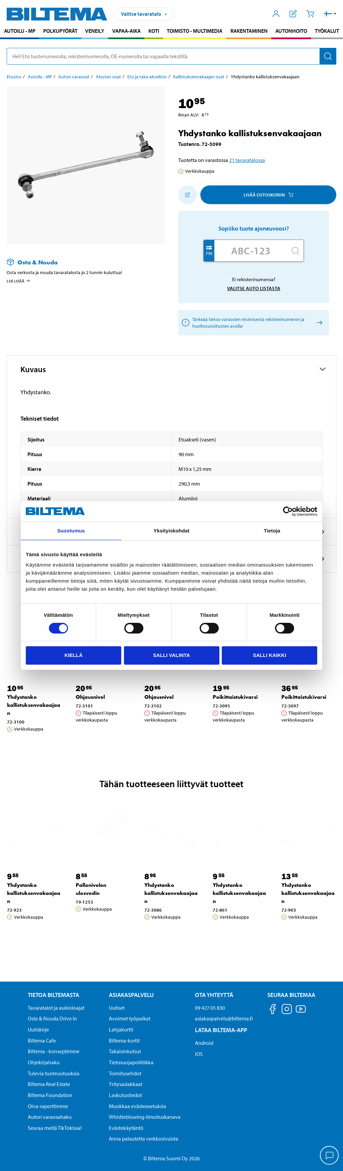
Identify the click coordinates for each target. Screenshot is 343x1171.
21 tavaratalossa (247, 160)
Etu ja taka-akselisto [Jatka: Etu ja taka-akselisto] (147, 77)
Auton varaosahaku (50, 1116)
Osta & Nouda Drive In (52, 1018)
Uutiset (117, 1007)
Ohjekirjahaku (44, 1062)
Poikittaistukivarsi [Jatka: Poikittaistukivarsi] (235, 696)
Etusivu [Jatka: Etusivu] (14, 77)
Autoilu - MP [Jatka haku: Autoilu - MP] (20, 30)
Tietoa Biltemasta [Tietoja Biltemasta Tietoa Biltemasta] (53, 995)
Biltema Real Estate (49, 1084)
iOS (199, 1054)
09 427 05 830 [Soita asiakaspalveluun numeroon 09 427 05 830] (210, 1007)
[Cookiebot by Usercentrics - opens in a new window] (288, 511)
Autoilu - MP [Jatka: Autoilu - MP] (40, 77)
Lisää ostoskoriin (268, 195)
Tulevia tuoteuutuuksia (53, 1073)
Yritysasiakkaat (125, 1084)
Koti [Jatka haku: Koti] (153, 30)
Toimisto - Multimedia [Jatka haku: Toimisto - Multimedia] (194, 30)
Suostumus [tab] (71, 530)
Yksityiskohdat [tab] (171, 530)
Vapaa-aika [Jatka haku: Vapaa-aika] (126, 30)
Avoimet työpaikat (129, 1018)
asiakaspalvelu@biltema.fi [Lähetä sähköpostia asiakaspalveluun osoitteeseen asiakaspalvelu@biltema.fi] (224, 1018)
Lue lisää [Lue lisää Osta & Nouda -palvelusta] (18, 280)
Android (204, 1042)
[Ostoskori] (310, 14)
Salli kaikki (269, 655)
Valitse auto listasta (253, 288)
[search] (171, 56)
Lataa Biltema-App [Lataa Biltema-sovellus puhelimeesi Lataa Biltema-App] (221, 1030)
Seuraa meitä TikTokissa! (55, 1127)
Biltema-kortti (124, 1040)
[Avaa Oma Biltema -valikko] (276, 14)
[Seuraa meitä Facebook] (272, 1010)
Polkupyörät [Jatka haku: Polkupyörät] (60, 30)
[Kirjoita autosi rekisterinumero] (250, 250)
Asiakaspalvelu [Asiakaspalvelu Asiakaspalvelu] (131, 995)
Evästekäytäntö (126, 1127)
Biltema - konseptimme (53, 1051)
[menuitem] (19, 31)
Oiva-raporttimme (48, 1106)
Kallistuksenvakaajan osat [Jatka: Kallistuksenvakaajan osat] (198, 77)
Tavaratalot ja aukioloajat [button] (56, 1007)
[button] (330, 14)
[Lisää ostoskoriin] (187, 194)
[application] (329, 1156)
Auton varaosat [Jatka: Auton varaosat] (73, 77)
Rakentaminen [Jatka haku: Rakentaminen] (249, 30)
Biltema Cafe (42, 1040)
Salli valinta (171, 655)
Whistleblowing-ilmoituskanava (145, 1116)
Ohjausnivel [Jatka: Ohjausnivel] (90, 696)
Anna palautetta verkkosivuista (143, 1138)
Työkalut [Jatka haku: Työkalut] (327, 30)
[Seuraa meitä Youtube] (300, 1012)
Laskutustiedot (125, 1095)
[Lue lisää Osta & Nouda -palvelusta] (79, 262)
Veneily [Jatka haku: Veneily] (94, 30)
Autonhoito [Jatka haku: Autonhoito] (291, 30)
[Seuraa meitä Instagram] (286, 1010)
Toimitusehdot (125, 1073)
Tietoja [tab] (272, 530)
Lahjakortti (121, 1029)
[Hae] (328, 56)
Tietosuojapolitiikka (131, 1062)
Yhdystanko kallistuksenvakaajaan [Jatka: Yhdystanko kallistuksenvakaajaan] (33, 705)
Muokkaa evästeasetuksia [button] (137, 1106)
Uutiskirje (38, 1029)
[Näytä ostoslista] (293, 14)
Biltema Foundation (50, 1095)
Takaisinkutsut (125, 1051)
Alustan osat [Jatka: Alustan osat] (108, 77)
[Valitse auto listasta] (318, 323)
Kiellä (73, 655)
